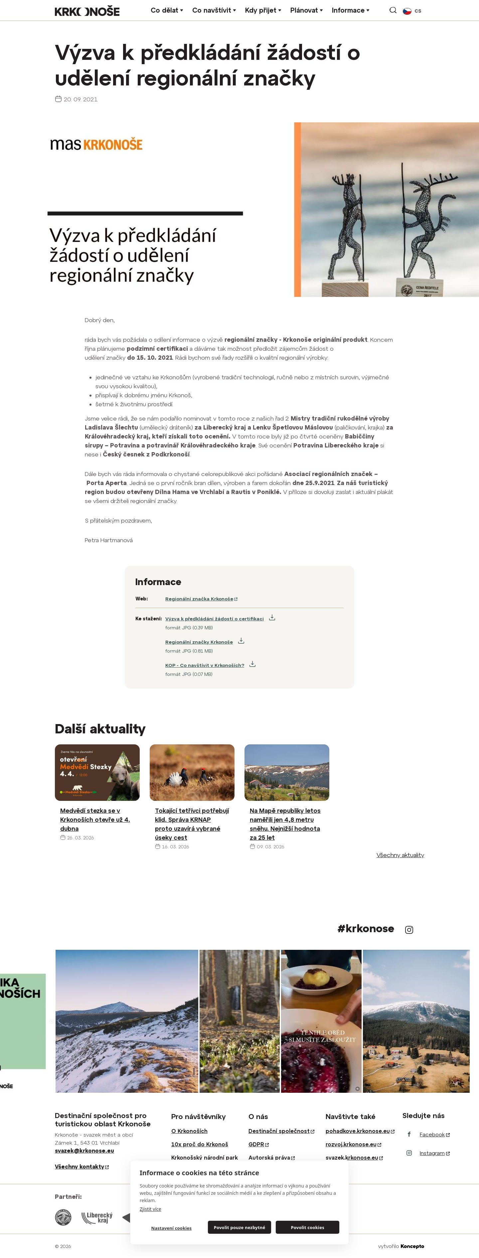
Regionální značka (201, 598)
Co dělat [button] (164, 10)
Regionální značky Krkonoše (199, 642)
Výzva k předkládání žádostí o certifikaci (214, 618)
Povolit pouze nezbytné (239, 1227)
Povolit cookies (307, 1227)
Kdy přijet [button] (260, 10)
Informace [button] (348, 10)
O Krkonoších (189, 1131)
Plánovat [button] (304, 10)
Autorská (271, 1158)
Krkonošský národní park (204, 1158)
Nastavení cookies (171, 1228)
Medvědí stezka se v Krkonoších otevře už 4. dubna (95, 819)
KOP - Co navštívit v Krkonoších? (204, 665)
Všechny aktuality (400, 854)
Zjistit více (150, 1209)
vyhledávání (394, 10)
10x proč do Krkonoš (199, 1144)
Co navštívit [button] (211, 10)
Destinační (281, 1131)
